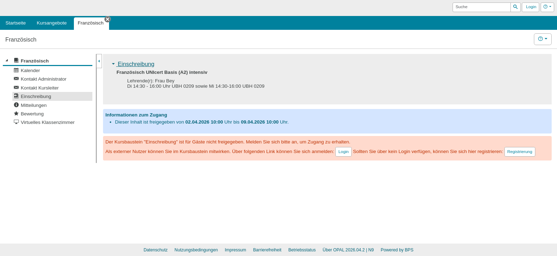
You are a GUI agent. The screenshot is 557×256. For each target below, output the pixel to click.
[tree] (47, 91)
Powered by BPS (397, 249)
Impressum (235, 249)
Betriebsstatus (302, 249)
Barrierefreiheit (267, 249)
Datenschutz (156, 249)
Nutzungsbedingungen (196, 249)
